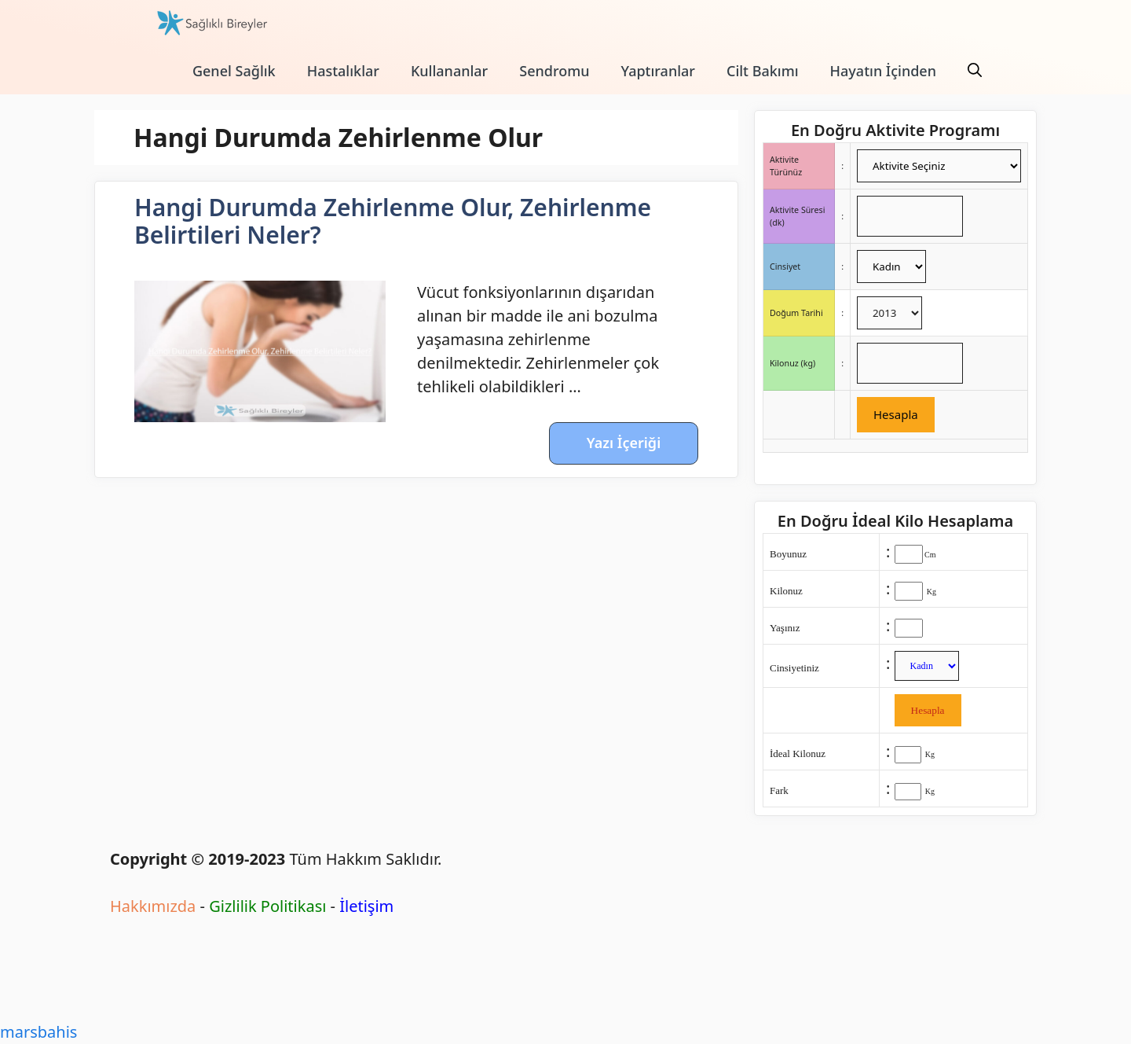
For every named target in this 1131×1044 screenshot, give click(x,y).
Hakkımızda (153, 906)
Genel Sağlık (234, 70)
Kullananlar (449, 70)
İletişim (366, 906)
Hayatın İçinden (883, 70)
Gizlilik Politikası (267, 906)
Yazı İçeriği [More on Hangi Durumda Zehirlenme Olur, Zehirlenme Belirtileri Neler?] (624, 442)
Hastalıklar (343, 70)
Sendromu (554, 70)
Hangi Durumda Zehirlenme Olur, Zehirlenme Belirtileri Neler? (392, 221)
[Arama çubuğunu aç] (974, 70)
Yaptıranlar (658, 70)
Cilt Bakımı (763, 70)
